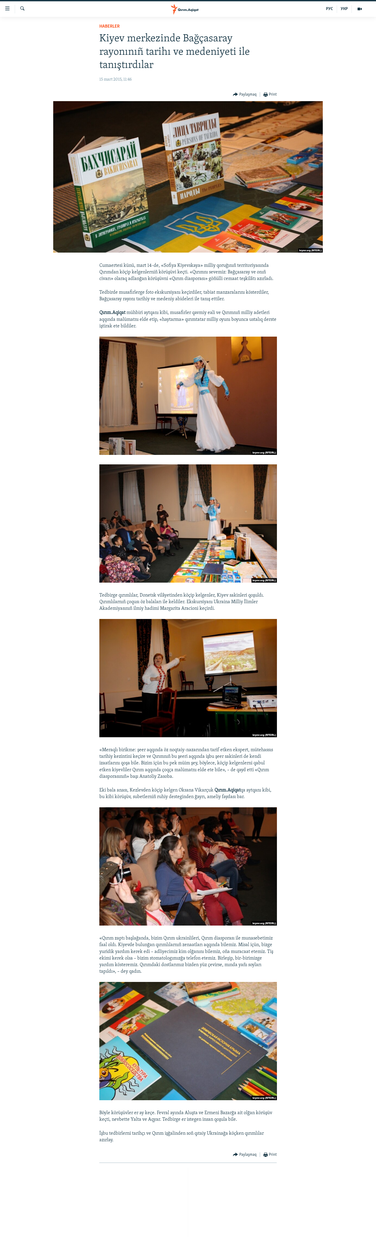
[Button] (245, 94)
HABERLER (109, 26)
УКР (344, 9)
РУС (329, 9)
